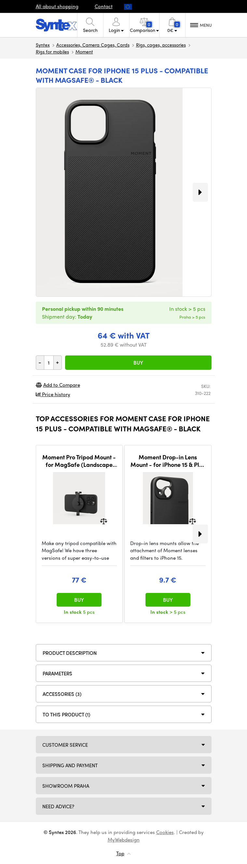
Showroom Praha (65, 785)
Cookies (165, 832)
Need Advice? (58, 806)
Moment (84, 51)
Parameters (57, 673)
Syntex (43, 44)
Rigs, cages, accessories (161, 44)
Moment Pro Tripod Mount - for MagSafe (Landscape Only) (79, 460)
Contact (104, 6)
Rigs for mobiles (52, 51)
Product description (70, 652)
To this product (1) (66, 714)
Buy (138, 362)
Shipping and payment (70, 765)
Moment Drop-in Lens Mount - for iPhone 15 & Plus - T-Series (167, 460)
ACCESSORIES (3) (62, 694)
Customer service (65, 744)
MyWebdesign (124, 839)
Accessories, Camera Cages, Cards (93, 44)
